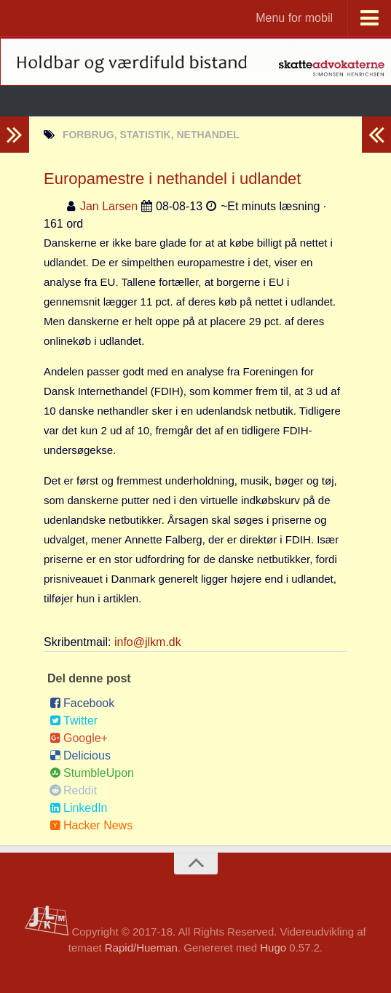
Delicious (80, 755)
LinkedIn (79, 808)
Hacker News (91, 825)
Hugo (273, 947)
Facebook (82, 703)
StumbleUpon (92, 773)
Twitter (74, 720)
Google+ (79, 738)
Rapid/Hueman (141, 947)
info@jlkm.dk (147, 642)
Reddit (73, 790)
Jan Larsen (109, 206)
